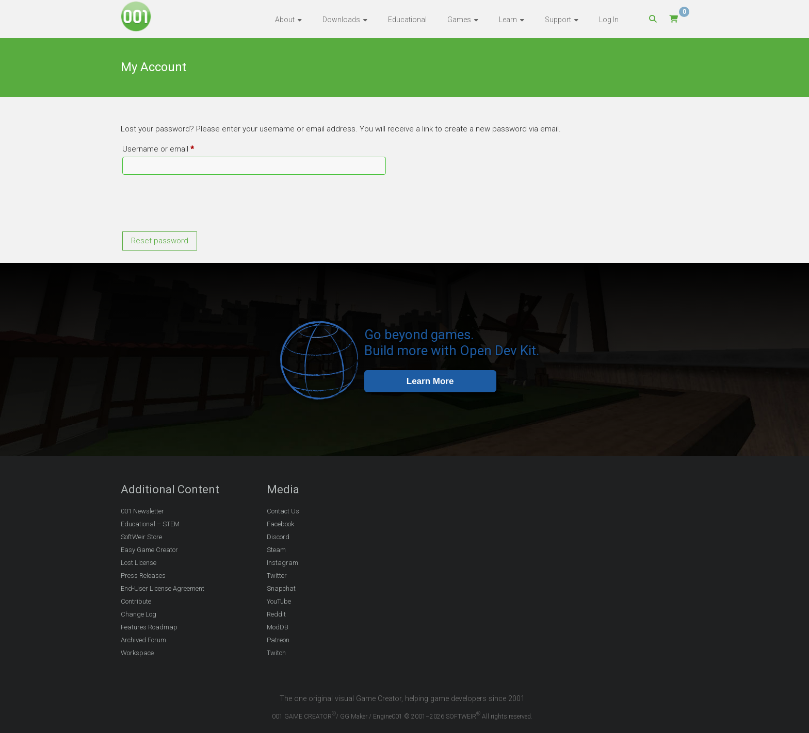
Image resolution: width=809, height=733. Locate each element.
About (285, 19)
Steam (276, 550)
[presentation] (199, 205)
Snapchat (281, 588)
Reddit (276, 614)
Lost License (138, 563)
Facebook (280, 524)
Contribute (136, 601)
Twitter (277, 575)
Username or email (173, 147)
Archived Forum (143, 640)
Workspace (137, 653)
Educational (407, 19)
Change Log (138, 614)
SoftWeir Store (141, 537)
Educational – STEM (150, 524)
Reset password (159, 240)
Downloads (341, 19)
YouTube (279, 601)
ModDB (277, 627)
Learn (508, 19)
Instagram (282, 563)
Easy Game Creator (149, 550)
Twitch (276, 653)
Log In (609, 19)
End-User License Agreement (162, 588)
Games (459, 19)
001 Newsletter (142, 511)
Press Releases (143, 575)
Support (558, 19)
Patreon (278, 640)
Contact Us (283, 511)
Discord (278, 537)
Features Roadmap (149, 627)
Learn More (430, 381)
